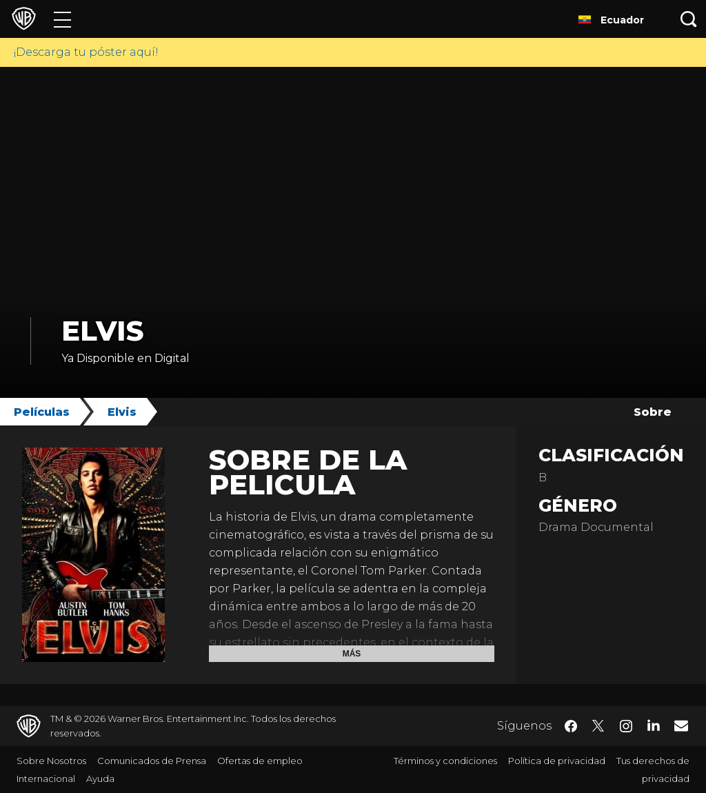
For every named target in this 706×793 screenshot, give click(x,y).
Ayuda (100, 778)
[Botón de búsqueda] (689, 19)
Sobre (653, 412)
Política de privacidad (556, 760)
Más (352, 654)
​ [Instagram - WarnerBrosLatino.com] (626, 726)
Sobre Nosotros (51, 760)
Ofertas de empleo (260, 760)
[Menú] (62, 19)
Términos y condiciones (445, 760)
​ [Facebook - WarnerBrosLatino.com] (571, 726)
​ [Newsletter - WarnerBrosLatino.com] (681, 725)
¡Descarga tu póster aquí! (86, 52)
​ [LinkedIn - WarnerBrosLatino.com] (653, 725)
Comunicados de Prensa (151, 760)
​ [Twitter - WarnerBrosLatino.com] (598, 726)
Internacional (46, 778)
